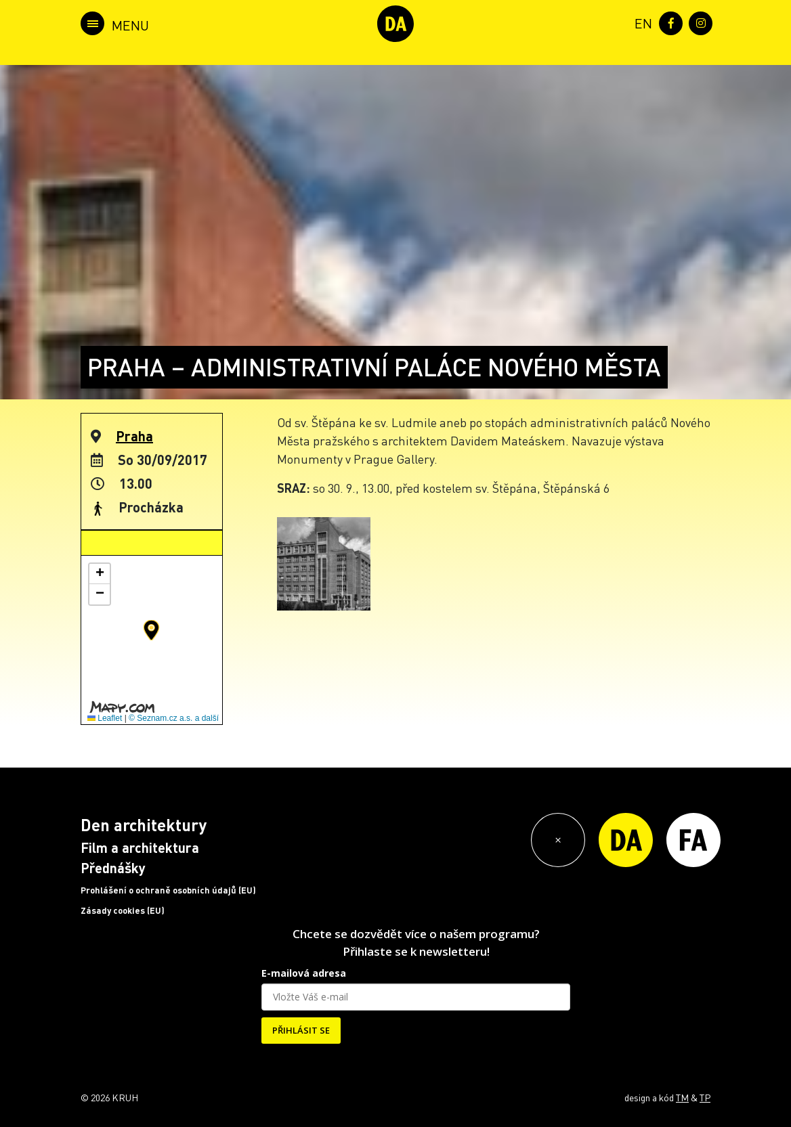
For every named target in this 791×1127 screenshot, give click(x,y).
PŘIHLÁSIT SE (301, 1030)
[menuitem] (640, 22)
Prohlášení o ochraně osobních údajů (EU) (168, 890)
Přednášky (113, 868)
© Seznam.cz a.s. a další (174, 718)
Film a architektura (140, 847)
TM (682, 1097)
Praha (134, 436)
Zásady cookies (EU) (123, 910)
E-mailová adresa (303, 973)
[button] (151, 630)
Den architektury (144, 824)
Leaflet (104, 718)
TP (705, 1097)
